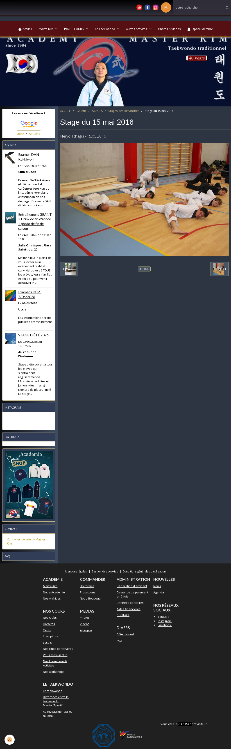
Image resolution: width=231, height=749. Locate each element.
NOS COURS (74, 29)
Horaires (49, 624)
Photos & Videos (169, 29)
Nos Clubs (50, 618)
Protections (87, 592)
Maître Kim (50, 586)
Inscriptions (51, 636)
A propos (86, 630)
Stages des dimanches (123, 111)
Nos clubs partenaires (58, 649)
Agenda (158, 592)
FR (166, 7)
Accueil (25, 29)
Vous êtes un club (55, 655)
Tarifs (47, 630)
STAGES (97, 111)
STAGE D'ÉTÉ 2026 (33, 335)
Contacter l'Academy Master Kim (26, 541)
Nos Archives (52, 598)
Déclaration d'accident (132, 586)
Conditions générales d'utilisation (144, 571)
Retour (144, 269)
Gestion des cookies (104, 571)
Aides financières (128, 609)
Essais (47, 643)
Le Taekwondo (105, 29)
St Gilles (34, 134)
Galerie (82, 111)
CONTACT (123, 615)
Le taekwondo (52, 691)
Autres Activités (137, 29)
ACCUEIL (65, 111)
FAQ (119, 641)
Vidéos (84, 624)
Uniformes (87, 586)
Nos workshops (53, 672)
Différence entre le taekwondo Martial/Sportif (56, 701)
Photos (85, 618)
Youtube (163, 617)
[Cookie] (10, 740)
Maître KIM (46, 29)
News (157, 586)
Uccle (21, 134)
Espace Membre (200, 29)
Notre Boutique (90, 598)
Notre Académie (54, 592)
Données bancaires (130, 603)
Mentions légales (76, 571)
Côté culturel (125, 634)
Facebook (165, 625)
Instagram (165, 621)
